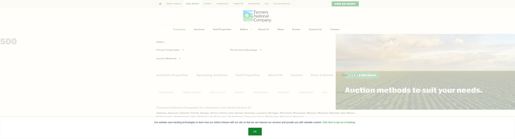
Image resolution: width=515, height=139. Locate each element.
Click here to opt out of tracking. (339, 122)
